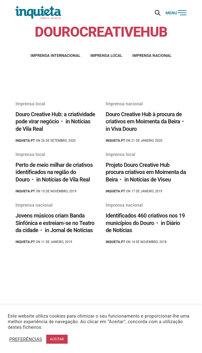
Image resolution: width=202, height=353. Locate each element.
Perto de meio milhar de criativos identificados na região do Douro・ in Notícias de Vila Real (54, 172)
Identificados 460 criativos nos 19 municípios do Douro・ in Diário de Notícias (145, 222)
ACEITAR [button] (57, 339)
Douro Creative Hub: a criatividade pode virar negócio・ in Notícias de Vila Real (55, 121)
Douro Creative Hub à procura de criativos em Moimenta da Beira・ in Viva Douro (146, 121)
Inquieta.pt (25, 140)
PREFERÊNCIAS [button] (25, 339)
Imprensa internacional (55, 55)
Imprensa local (106, 55)
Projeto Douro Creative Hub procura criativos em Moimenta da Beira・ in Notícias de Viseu (146, 172)
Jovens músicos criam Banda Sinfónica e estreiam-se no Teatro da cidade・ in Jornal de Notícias (55, 222)
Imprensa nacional (152, 55)
